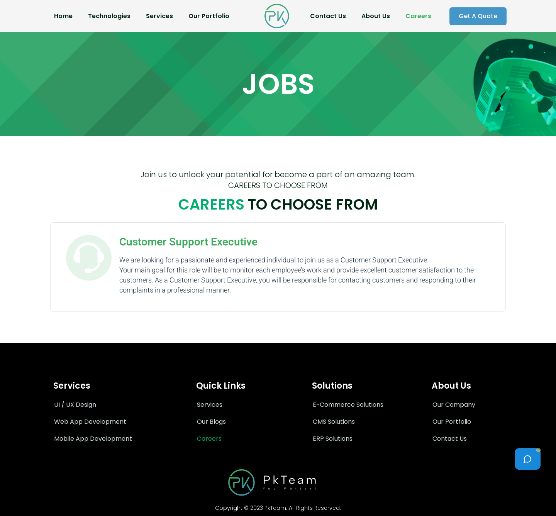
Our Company (453, 404)
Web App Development (90, 421)
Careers (418, 16)
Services (159, 16)
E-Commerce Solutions (348, 404)
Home (63, 16)
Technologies (109, 16)
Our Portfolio (208, 16)
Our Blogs (211, 421)
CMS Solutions (334, 421)
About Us (375, 16)
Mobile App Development (93, 438)
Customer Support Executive (188, 241)
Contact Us (328, 16)
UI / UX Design (75, 404)
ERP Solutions (333, 438)
